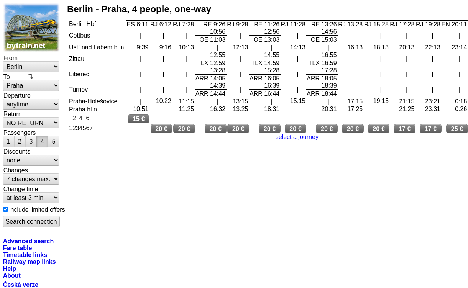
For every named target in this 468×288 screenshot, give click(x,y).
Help (9, 268)
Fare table (17, 247)
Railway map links (29, 261)
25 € (457, 128)
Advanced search (28, 240)
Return (12, 113)
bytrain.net (31, 27)
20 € (161, 128)
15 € (139, 118)
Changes (15, 170)
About (12, 275)
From (10, 57)
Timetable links (25, 254)
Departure (17, 95)
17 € (405, 128)
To (6, 76)
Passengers (19, 132)
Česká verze (21, 284)
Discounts (16, 151)
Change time (20, 188)
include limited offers (37, 209)
